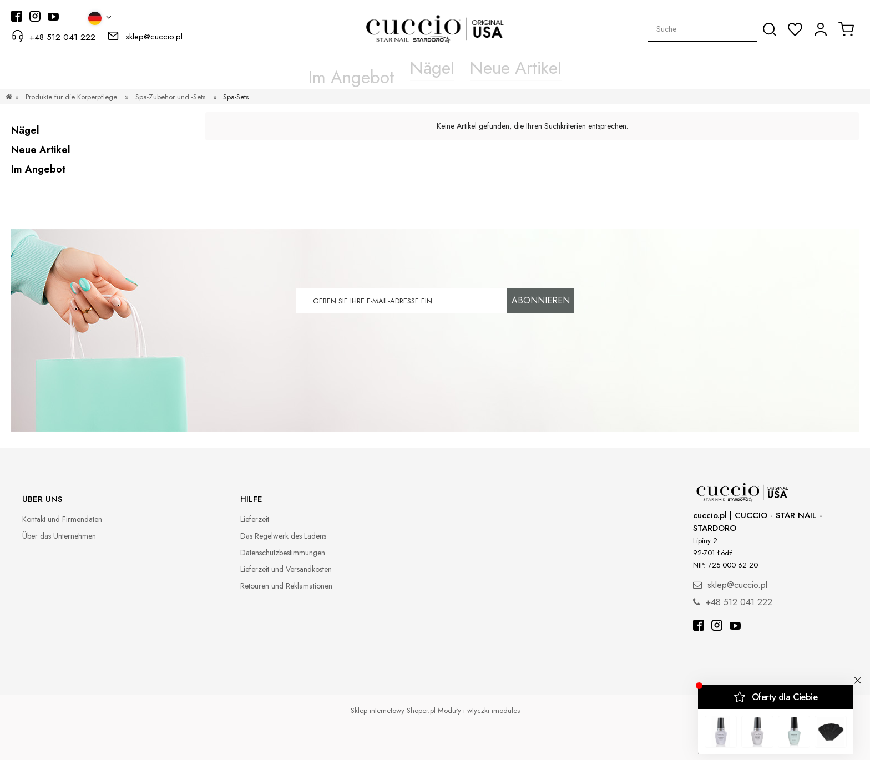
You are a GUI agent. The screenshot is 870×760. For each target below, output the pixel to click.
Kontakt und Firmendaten (62, 519)
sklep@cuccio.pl (154, 37)
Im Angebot (38, 169)
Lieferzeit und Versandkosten (286, 569)
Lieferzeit (254, 519)
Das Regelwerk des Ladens (283, 535)
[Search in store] (702, 29)
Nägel (25, 130)
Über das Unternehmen (59, 535)
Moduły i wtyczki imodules (479, 710)
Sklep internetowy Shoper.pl (393, 710)
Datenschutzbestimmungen (282, 552)
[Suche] (769, 29)
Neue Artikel (40, 150)
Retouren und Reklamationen (286, 585)
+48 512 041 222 (62, 37)
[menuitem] (377, 68)
